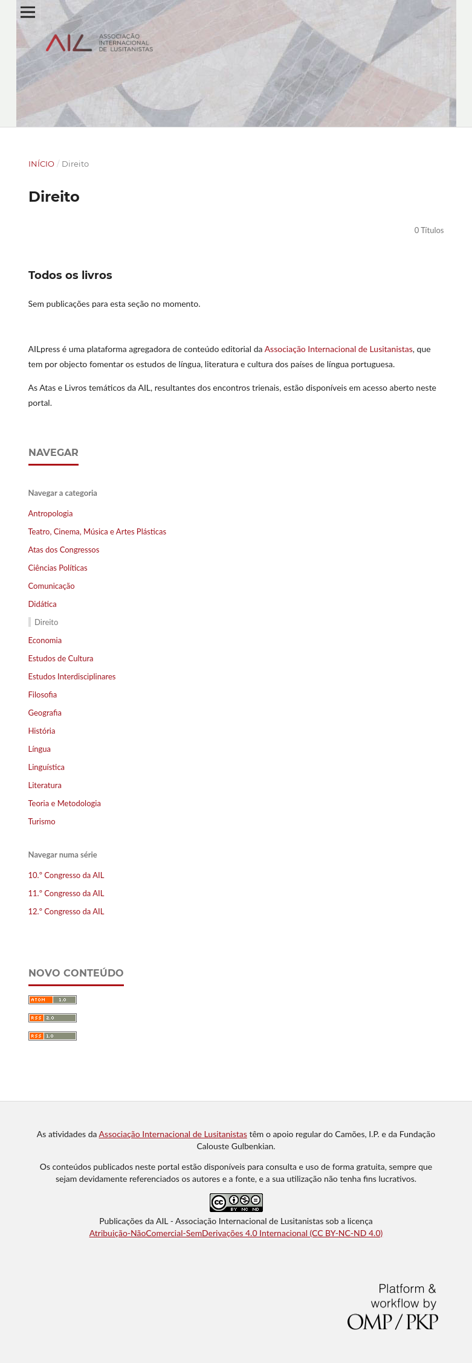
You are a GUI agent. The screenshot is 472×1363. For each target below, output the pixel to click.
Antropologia (50, 513)
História (42, 731)
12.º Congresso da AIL (66, 911)
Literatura (45, 785)
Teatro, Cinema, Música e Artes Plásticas (97, 531)
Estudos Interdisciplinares (72, 676)
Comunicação (51, 586)
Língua (39, 749)
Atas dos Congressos (64, 549)
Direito (46, 622)
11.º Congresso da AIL (66, 893)
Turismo (42, 821)
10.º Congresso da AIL (66, 875)
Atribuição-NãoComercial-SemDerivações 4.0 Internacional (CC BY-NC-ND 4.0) (236, 1233)
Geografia (45, 712)
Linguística (46, 767)
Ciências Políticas (58, 567)
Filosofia (42, 694)
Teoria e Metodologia (64, 803)
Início (41, 163)
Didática (42, 604)
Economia (45, 640)
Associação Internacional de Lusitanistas (339, 349)
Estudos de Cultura (61, 658)
